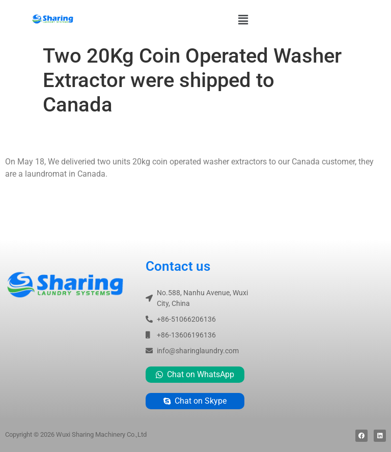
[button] (243, 20)
